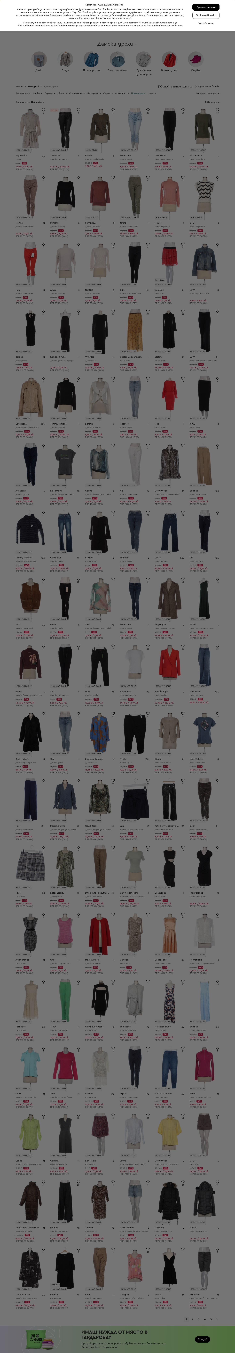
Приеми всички (206, 1329)
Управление (205, 1346)
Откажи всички (206, 1337)
